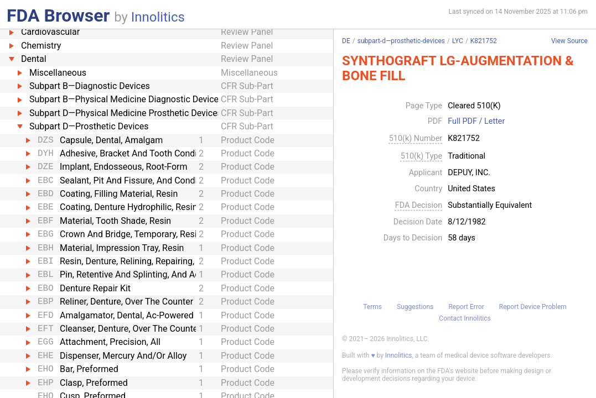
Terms (372, 307)
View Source (569, 41)
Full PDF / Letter (476, 121)
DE (346, 41)
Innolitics (158, 17)
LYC (457, 41)
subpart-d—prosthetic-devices (401, 41)
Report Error (466, 307)
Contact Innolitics (464, 318)
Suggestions (415, 307)
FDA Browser (58, 15)
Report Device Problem (533, 307)
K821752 (483, 41)
